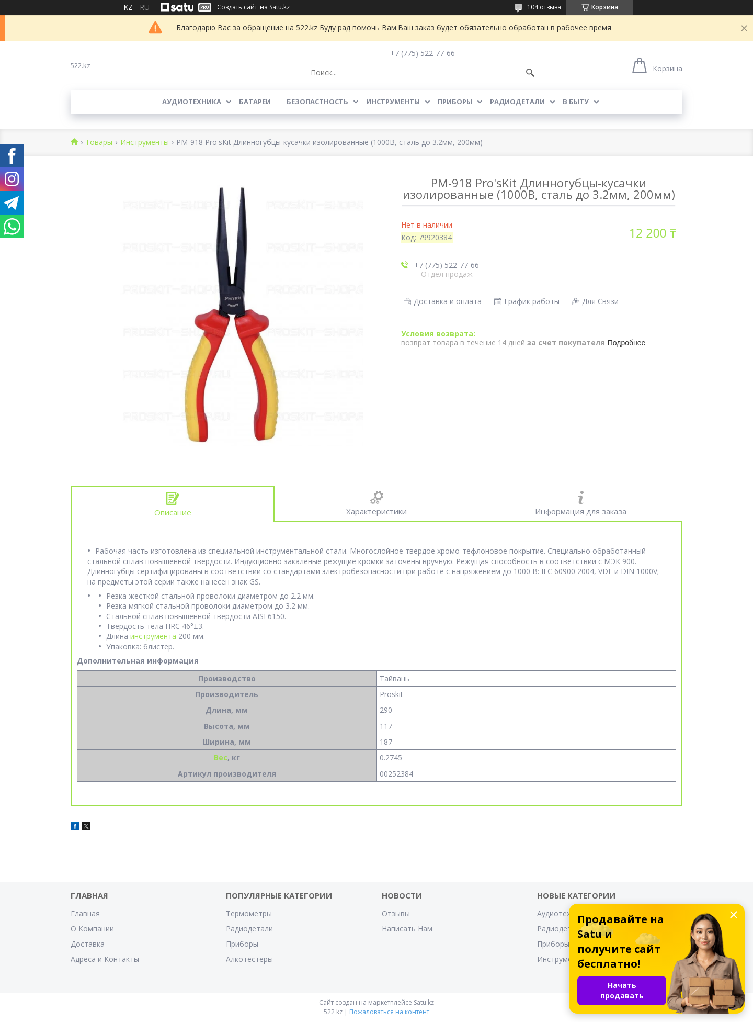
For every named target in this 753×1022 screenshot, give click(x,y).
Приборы (455, 101)
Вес (220, 757)
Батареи (255, 101)
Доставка (88, 944)
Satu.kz (424, 1002)
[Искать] (530, 73)
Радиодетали (517, 101)
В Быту (576, 101)
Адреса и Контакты (105, 959)
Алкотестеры (249, 959)
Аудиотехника (191, 101)
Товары (98, 142)
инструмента (153, 636)
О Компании (92, 929)
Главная (85, 913)
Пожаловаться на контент (389, 1011)
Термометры (249, 913)
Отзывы (396, 913)
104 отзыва (544, 7)
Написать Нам (407, 929)
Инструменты (393, 101)
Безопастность (317, 101)
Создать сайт (237, 7)
